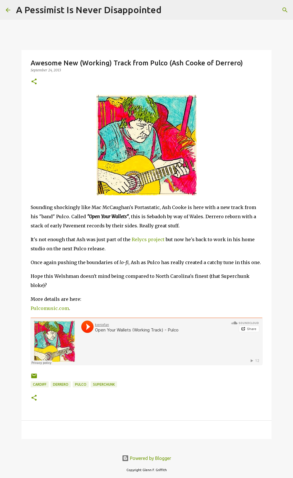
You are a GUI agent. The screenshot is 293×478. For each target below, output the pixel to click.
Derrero (60, 384)
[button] (34, 82)
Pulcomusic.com (50, 308)
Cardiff (39, 384)
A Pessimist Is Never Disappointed (88, 10)
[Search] (169, 10)
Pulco (80, 384)
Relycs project (148, 239)
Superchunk (104, 384)
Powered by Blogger (146, 458)
